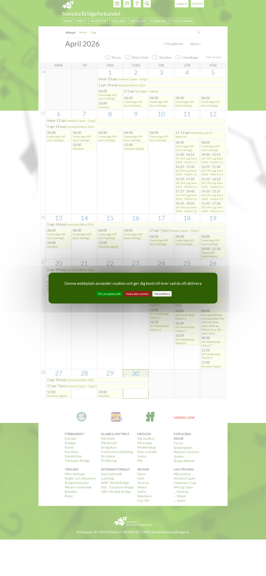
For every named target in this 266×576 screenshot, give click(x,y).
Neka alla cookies (137, 293)
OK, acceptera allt (109, 293)
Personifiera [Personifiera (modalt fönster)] (162, 293)
